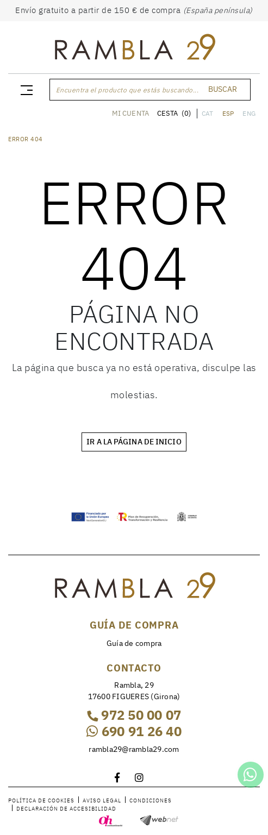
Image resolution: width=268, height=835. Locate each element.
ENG (248, 113)
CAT (208, 113)
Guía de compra (134, 643)
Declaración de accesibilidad (66, 808)
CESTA (174, 113)
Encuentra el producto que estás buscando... (127, 90)
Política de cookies (41, 800)
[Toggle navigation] (24, 90)
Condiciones (150, 800)
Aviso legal (102, 800)
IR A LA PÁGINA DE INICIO (133, 442)
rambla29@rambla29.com (134, 749)
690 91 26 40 (134, 731)
